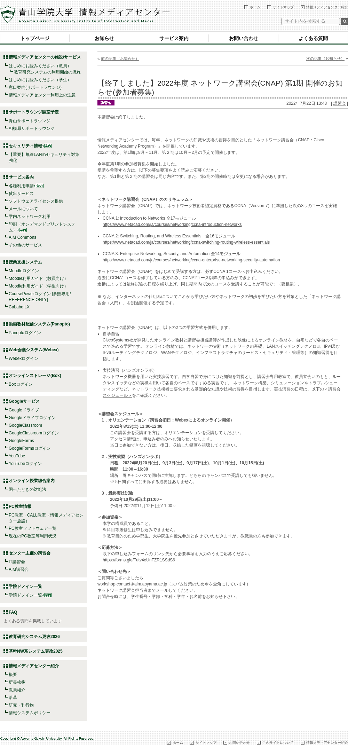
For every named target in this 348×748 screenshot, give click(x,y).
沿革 (13, 697)
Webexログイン (23, 358)
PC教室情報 (20, 506)
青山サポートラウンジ (29, 120)
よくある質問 (313, 38)
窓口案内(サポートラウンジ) (35, 87)
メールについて (23, 208)
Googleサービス (24, 401)
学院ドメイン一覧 (30, 595)
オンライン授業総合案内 (32, 480)
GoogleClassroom (25, 425)
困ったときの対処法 (27, 489)
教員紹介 (17, 689)
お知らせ (104, 38)
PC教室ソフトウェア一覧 (32, 528)
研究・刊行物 (21, 705)
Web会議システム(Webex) (34, 349)
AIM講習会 (19, 569)
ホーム (255, 7)
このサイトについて (278, 743)
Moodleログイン (24, 270)
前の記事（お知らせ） (120, 58)
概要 (13, 674)
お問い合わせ (243, 38)
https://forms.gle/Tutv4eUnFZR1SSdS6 (139, 560)
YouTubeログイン (25, 463)
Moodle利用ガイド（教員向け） (38, 278)
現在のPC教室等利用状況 (32, 536)
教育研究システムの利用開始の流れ (47, 72)
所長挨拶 (17, 682)
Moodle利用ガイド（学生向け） (38, 286)
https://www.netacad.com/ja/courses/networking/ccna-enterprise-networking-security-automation (191, 260)
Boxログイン (21, 384)
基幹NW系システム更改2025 (36, 651)
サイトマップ (283, 7)
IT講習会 (17, 561)
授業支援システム (25, 262)
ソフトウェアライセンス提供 (36, 201)
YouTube (17, 456)
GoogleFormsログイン (30, 448)
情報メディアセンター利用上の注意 (42, 95)
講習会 (339, 103)
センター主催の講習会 (29, 553)
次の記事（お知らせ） (325, 58)
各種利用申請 (21, 185)
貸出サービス (21, 193)
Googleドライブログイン (32, 417)
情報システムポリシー (29, 712)
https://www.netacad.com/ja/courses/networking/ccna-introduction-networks (172, 224)
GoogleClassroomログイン (34, 433)
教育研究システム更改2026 (34, 636)
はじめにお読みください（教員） (40, 65)
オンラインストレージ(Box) (35, 375)
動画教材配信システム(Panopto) (39, 324)
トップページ (34, 38)
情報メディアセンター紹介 (327, 7)
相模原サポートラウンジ (32, 128)
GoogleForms (21, 440)
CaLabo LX (19, 307)
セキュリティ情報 (30, 145)
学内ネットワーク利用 (29, 216)
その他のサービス (25, 245)
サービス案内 (174, 38)
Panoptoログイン (25, 332)
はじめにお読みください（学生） (40, 79)
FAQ (13, 612)
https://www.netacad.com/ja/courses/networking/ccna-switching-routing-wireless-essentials (186, 242)
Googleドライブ (24, 410)
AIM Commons (22, 237)
